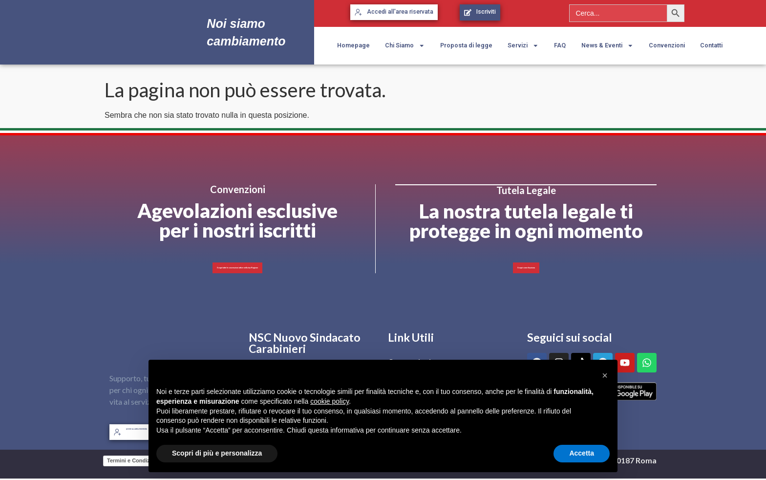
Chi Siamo (405, 46)
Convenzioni (667, 45)
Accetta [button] (581, 453)
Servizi (523, 46)
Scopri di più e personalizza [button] (217, 453)
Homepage (353, 45)
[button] (605, 375)
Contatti (711, 45)
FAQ (560, 45)
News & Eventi (607, 46)
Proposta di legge (466, 45)
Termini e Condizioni (133, 462)
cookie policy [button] (329, 401)
